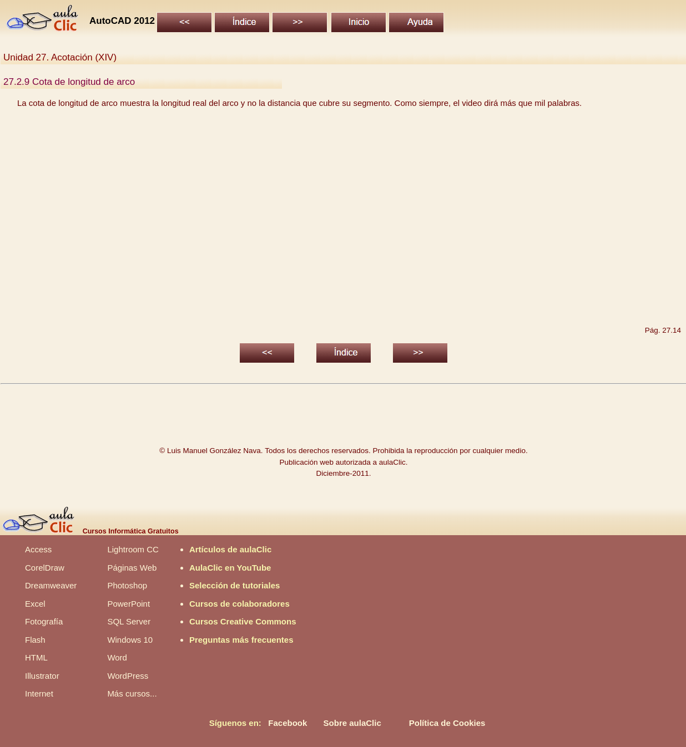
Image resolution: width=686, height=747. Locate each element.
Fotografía (44, 621)
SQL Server (128, 621)
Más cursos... (132, 693)
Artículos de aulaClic (230, 549)
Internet (39, 693)
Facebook (287, 723)
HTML (36, 657)
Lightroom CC (133, 549)
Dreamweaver (51, 585)
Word (117, 657)
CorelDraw (44, 567)
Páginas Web (132, 567)
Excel (35, 603)
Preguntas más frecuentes (241, 639)
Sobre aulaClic (352, 723)
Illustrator (42, 675)
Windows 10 (130, 639)
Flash (35, 639)
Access (38, 549)
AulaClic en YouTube (230, 567)
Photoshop (127, 585)
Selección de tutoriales (234, 585)
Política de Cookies (447, 723)
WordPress (127, 675)
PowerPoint (128, 603)
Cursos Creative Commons (242, 621)
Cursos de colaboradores (239, 603)
